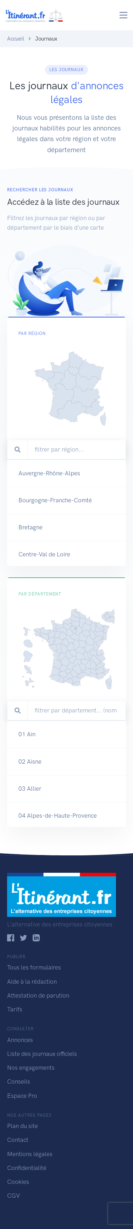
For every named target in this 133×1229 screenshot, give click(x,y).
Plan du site (22, 1125)
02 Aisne (29, 790)
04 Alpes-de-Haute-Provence (57, 844)
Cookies (18, 1181)
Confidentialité (26, 1167)
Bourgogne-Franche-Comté (55, 520)
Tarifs (14, 1009)
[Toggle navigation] (123, 15)
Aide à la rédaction (32, 981)
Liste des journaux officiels (42, 1053)
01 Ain (26, 763)
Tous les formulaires (34, 967)
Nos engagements (31, 1067)
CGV (13, 1195)
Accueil (15, 39)
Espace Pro (22, 1095)
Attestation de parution (38, 995)
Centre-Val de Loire (44, 574)
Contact (17, 1139)
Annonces (20, 1039)
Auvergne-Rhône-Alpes (49, 493)
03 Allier (29, 817)
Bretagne (30, 547)
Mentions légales (29, 1154)
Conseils (18, 1081)
